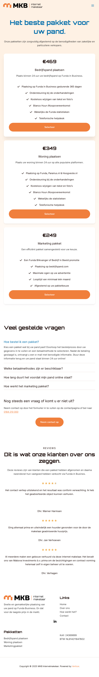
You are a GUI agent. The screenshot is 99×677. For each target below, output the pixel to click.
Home (63, 604)
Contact (64, 615)
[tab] (49, 350)
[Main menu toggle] (93, 5)
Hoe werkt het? (68, 612)
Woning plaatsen (13, 642)
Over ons (65, 608)
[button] (49, 127)
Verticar (75, 666)
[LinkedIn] (55, 621)
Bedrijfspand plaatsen (16, 638)
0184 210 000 (11, 411)
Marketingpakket (13, 646)
